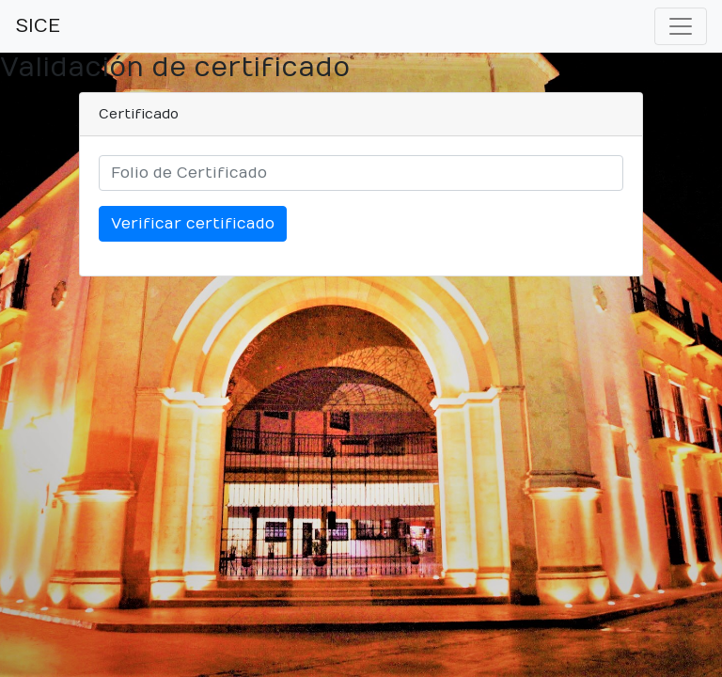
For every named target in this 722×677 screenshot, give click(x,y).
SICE (37, 26)
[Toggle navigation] (680, 26)
